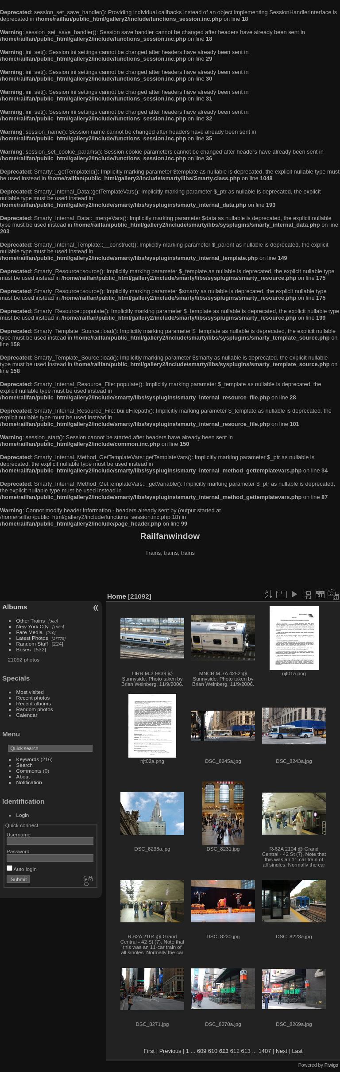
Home (116, 596)
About (23, 776)
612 (235, 1051)
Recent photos (33, 697)
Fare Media (29, 632)
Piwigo (331, 1065)
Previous (170, 1051)
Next (281, 1051)
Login (22, 815)
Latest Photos (32, 638)
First (149, 1051)
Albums (14, 607)
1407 (265, 1051)
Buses (23, 649)
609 (201, 1051)
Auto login (22, 869)
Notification (29, 782)
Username (19, 834)
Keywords (27, 759)
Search (24, 765)
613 (246, 1051)
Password (18, 851)
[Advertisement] (170, 575)
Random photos (34, 709)
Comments (29, 771)
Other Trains (30, 620)
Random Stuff (32, 643)
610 (212, 1051)
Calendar (27, 715)
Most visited (30, 692)
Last (297, 1051)
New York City (32, 626)
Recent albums (33, 703)
